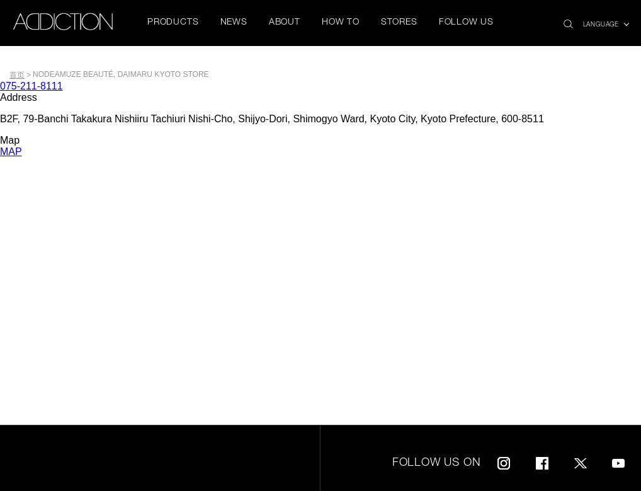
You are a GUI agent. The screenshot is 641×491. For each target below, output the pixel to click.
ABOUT (284, 22)
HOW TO (341, 22)
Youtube (618, 461)
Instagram (503, 461)
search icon (568, 20)
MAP (11, 151)
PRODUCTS (172, 22)
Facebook (542, 461)
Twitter (580, 461)
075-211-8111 (31, 86)
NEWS (233, 22)
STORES (399, 22)
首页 (17, 75)
